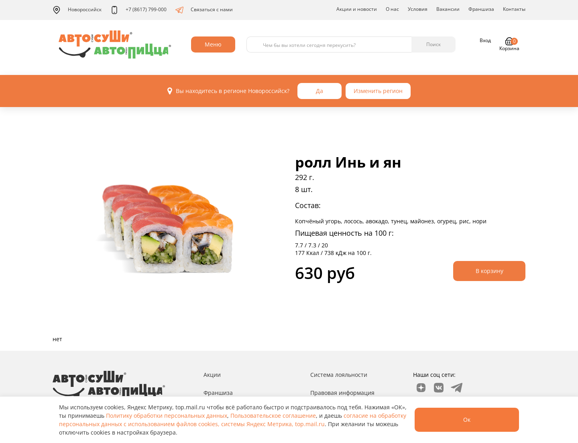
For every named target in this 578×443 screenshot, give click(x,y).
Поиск (433, 44)
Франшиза (481, 9)
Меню (213, 44)
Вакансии (448, 9)
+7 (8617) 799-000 (138, 10)
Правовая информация (342, 392)
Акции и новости (356, 9)
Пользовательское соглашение (273, 415)
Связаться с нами (204, 10)
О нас (392, 9)
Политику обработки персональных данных (166, 415)
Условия (417, 9)
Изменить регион (378, 91)
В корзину (489, 271)
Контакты (514, 9)
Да (319, 91)
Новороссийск (77, 10)
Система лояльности (338, 374)
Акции (212, 374)
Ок (466, 419)
